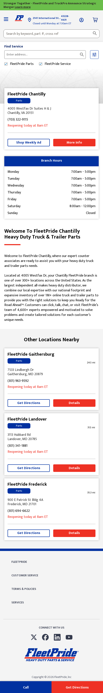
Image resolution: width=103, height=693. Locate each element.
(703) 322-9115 (18, 119)
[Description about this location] (51, 288)
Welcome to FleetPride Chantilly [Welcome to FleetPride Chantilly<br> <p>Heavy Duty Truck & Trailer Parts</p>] (51, 234)
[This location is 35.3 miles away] (91, 492)
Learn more (23, 7)
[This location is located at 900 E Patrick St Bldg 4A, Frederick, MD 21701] (51, 502)
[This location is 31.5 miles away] (91, 427)
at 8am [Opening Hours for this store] (28, 125)
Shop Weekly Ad (28, 142)
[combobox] (51, 33)
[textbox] (51, 33)
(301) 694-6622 (19, 511)
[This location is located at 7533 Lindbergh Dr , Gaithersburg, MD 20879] (51, 372)
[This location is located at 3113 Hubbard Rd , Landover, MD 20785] (51, 437)
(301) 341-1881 (18, 446)
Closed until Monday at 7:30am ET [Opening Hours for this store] (52, 23)
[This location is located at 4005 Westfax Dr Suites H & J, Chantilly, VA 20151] (51, 111)
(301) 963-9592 (18, 381)
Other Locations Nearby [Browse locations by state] (51, 339)
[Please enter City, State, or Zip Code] (42, 54)
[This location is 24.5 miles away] (91, 362)
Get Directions (28, 403)
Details (74, 403)
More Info (74, 142)
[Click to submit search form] (81, 54)
